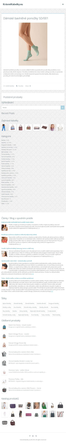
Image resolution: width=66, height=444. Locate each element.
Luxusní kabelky (6, 180)
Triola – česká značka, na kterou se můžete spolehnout (17, 278)
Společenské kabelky (7, 187)
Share (28, 86)
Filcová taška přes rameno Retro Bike (21, 352)
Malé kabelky (5, 182)
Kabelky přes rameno (7, 173)
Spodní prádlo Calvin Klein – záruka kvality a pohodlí (16, 261)
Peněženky (4, 201)
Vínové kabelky (5, 166)
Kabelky (3, 142)
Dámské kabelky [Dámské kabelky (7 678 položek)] (18, 303)
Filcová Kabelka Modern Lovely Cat (20, 361)
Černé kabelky (5, 154)
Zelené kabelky (5, 168)
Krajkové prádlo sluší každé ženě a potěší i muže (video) (17, 222)
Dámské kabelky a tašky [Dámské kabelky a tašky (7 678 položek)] (9, 315)
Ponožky (20, 86)
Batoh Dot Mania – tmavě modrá (20, 325)
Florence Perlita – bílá (16, 379)
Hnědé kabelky (9, 86)
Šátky (3, 203)
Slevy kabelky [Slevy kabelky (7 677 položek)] (6, 311)
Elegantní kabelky (6, 145)
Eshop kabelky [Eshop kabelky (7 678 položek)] (23, 311)
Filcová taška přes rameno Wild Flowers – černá (25, 388)
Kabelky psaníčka (6, 175)
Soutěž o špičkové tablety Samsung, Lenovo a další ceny (17, 248)
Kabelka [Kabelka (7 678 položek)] (15, 311)
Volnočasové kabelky (7, 196)
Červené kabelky (6, 156)
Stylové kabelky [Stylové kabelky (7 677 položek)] (7, 303)
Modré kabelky (5, 161)
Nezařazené (5, 199)
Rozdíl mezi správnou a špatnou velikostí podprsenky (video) (19, 234)
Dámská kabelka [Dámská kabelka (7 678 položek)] (29, 303)
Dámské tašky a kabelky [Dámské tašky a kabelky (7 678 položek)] (30, 307)
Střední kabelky (6, 192)
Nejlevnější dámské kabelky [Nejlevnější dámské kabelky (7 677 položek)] (37, 311)
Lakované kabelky (6, 178)
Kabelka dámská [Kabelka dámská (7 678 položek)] (41, 303)
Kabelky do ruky (6, 171)
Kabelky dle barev (6, 149)
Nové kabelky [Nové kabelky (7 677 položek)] (35, 315)
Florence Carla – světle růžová (19, 370)
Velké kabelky (5, 194)
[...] (39, 228)
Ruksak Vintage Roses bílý (17, 343)
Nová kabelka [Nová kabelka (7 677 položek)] (17, 307)
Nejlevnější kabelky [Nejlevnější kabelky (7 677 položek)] (23, 315)
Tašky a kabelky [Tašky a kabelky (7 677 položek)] (45, 315)
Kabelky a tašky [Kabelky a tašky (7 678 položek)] (7, 307)
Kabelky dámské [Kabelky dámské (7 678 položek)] (43, 307)
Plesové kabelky (6, 185)
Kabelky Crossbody (7, 147)
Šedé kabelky (5, 164)
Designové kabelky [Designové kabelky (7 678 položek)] (54, 303)
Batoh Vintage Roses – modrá (19, 334)
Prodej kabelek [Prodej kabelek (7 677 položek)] (52, 311)
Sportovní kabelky (6, 189)
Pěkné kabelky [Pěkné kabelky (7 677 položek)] (56, 315)
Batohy (3, 140)
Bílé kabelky (4, 152)
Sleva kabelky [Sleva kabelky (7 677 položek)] (54, 307)
